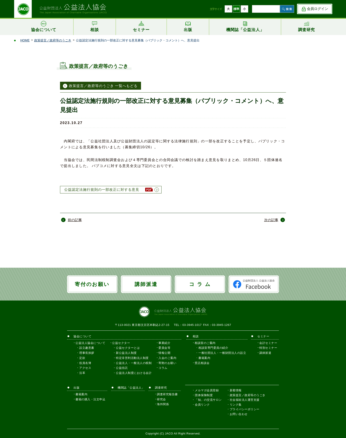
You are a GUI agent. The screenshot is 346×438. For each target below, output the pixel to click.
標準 (236, 9)
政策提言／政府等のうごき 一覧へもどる (103, 86)
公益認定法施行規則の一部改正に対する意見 (101, 189)
